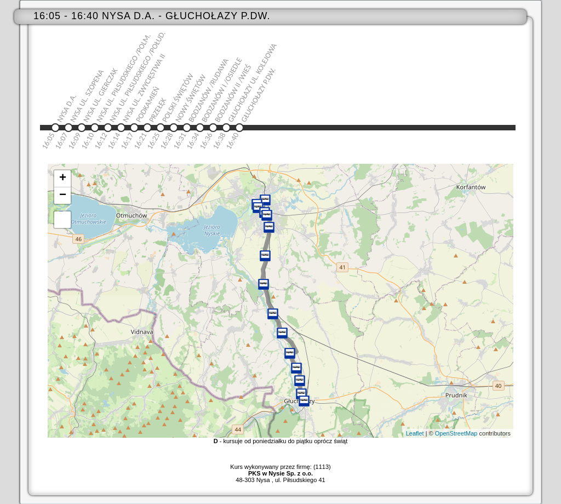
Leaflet (415, 433)
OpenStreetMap (456, 433)
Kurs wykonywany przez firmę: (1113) (280, 470)
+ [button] (62, 178)
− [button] (62, 195)
